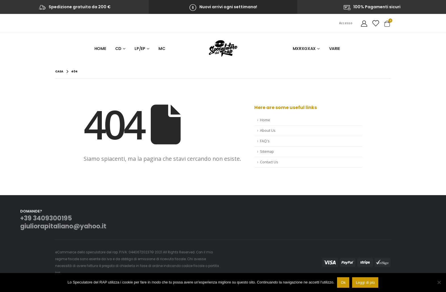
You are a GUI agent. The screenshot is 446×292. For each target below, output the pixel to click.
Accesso (345, 23)
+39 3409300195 (46, 218)
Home (100, 48)
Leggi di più (365, 282)
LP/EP (140, 48)
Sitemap (267, 151)
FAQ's (265, 141)
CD (118, 48)
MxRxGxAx (304, 48)
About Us (268, 130)
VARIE (334, 48)
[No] (439, 282)
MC (161, 48)
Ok (343, 282)
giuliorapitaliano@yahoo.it (63, 226)
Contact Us (269, 162)
